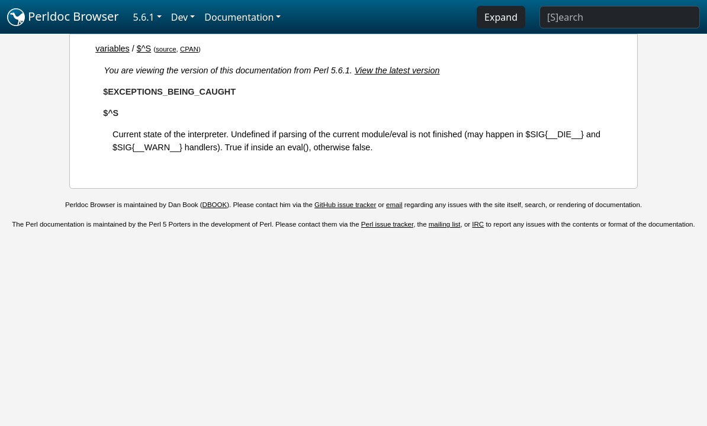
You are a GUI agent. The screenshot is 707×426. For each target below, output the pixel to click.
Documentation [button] (239, 17)
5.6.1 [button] (144, 17)
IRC (478, 224)
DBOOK (215, 204)
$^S (144, 48)
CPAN (189, 49)
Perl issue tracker (387, 224)
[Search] (619, 17)
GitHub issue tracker (345, 204)
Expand (501, 17)
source (166, 49)
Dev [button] (179, 17)
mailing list (445, 224)
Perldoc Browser (63, 17)
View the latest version (397, 70)
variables (112, 48)
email (394, 204)
